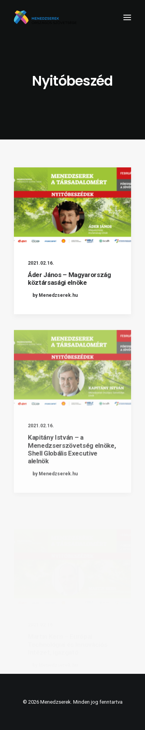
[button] (127, 17)
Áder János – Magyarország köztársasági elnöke (69, 278)
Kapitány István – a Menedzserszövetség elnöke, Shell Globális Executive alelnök (72, 468)
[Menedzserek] (45, 17)
